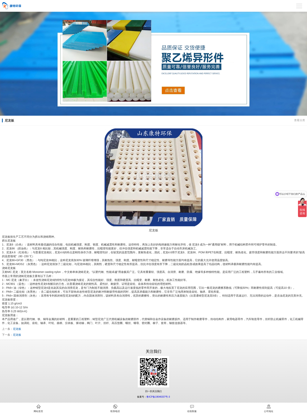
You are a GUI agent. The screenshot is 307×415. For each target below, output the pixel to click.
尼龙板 (17, 328)
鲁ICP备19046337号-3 (158, 396)
